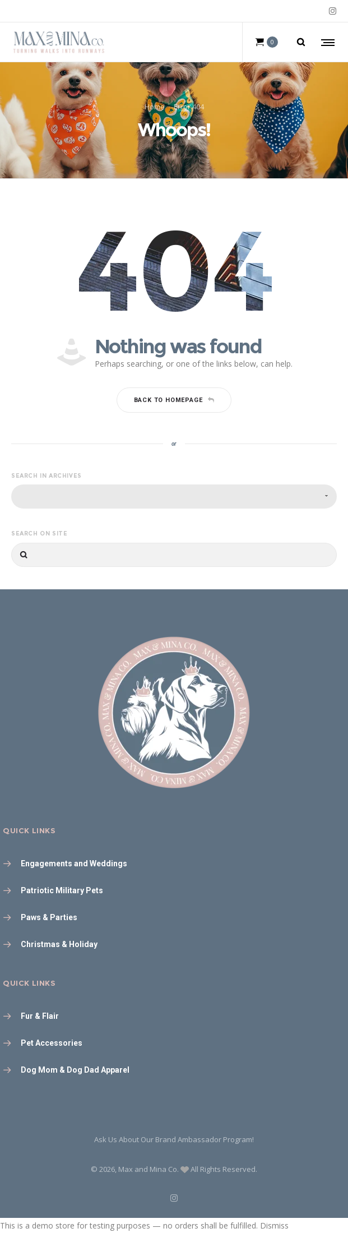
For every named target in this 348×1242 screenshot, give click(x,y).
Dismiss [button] (274, 1225)
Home (155, 106)
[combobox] (174, 496)
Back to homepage (174, 400)
